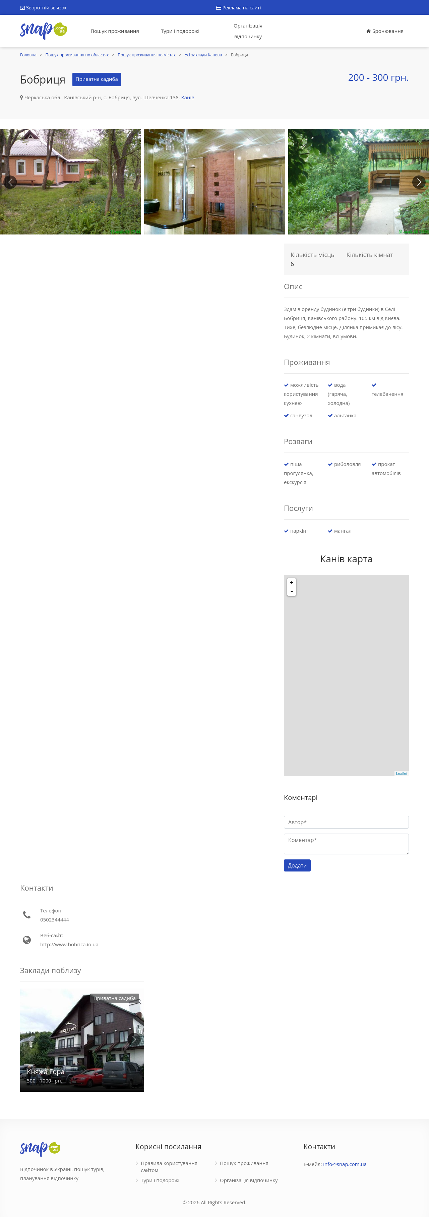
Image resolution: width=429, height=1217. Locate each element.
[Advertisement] (145, 287)
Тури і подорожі (180, 31)
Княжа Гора (46, 1071)
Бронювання (385, 31)
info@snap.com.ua (345, 1164)
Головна (28, 55)
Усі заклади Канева (203, 55)
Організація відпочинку (248, 31)
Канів (187, 97)
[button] (419, 182)
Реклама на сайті (238, 7)
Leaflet (401, 774)
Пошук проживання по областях (77, 55)
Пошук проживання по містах (147, 55)
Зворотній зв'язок (43, 7)
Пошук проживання (114, 31)
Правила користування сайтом (169, 1166)
